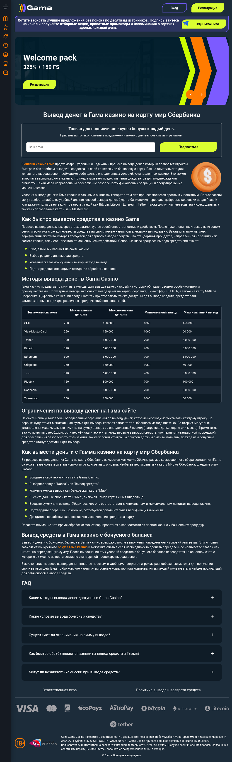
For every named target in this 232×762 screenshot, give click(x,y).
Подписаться (201, 23)
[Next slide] (201, 94)
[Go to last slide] (190, 94)
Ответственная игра (60, 690)
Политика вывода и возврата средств (168, 690)
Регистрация (207, 8)
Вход (174, 8)
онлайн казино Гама (39, 164)
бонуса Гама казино (72, 547)
